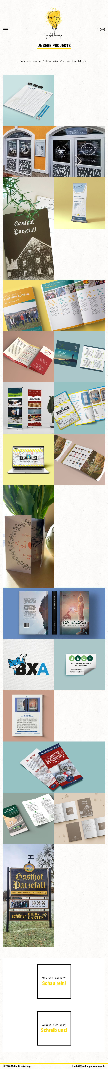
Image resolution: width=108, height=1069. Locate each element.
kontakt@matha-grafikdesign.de (88, 1066)
